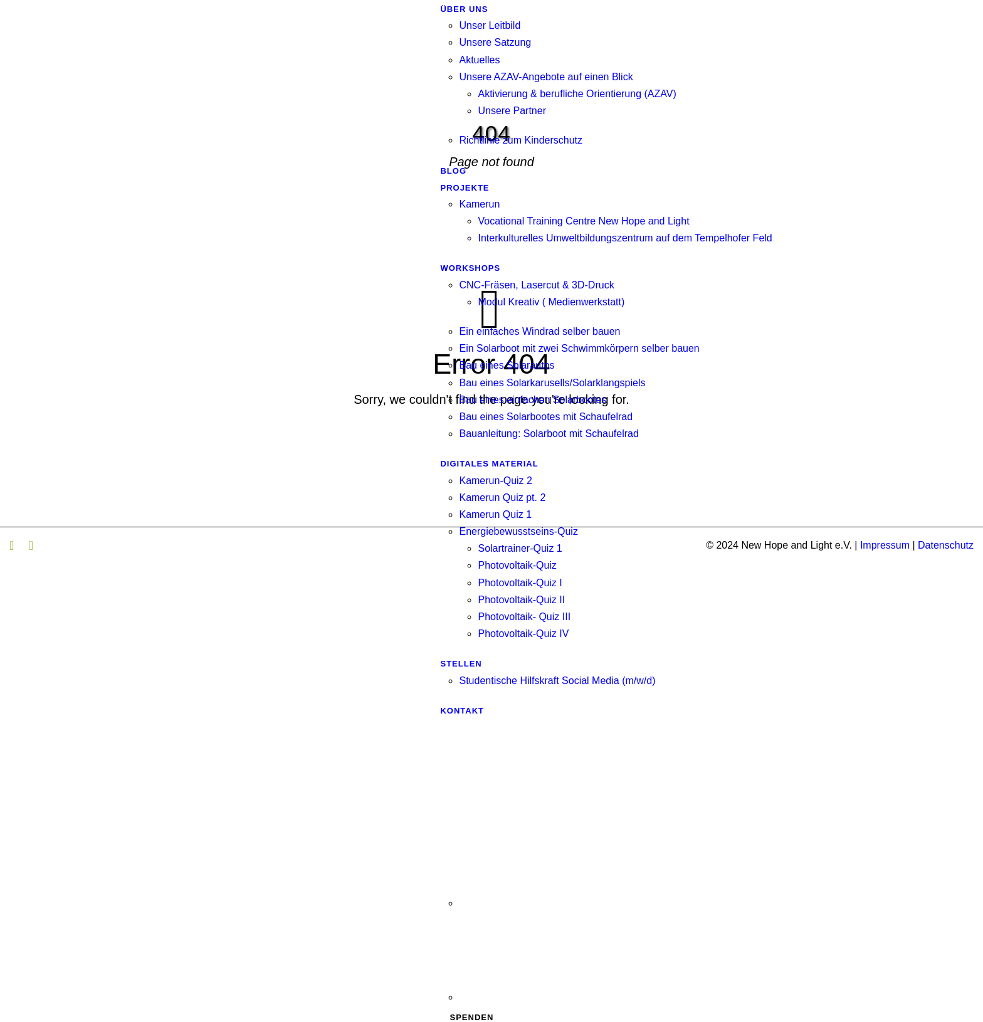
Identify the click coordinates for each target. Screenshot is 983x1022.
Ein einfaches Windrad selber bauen (539, 331)
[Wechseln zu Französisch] (615, 954)
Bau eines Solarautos (506, 365)
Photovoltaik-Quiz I (520, 582)
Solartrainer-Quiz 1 (520, 548)
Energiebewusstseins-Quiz (518, 531)
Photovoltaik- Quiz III (524, 616)
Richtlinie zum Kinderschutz (520, 140)
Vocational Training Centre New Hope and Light (583, 221)
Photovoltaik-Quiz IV (523, 633)
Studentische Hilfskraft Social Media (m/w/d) (557, 680)
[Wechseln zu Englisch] (615, 860)
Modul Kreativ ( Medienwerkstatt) (551, 302)
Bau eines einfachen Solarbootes (532, 399)
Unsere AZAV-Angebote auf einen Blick (546, 76)
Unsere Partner (512, 110)
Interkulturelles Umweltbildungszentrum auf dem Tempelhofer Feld (625, 238)
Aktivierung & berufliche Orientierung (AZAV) (577, 93)
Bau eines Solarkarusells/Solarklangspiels (552, 382)
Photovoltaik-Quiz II (521, 599)
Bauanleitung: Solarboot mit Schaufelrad (548, 433)
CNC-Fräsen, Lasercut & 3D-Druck (536, 285)
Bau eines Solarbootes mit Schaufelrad (546, 416)
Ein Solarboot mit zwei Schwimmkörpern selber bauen (579, 348)
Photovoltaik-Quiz (517, 565)
